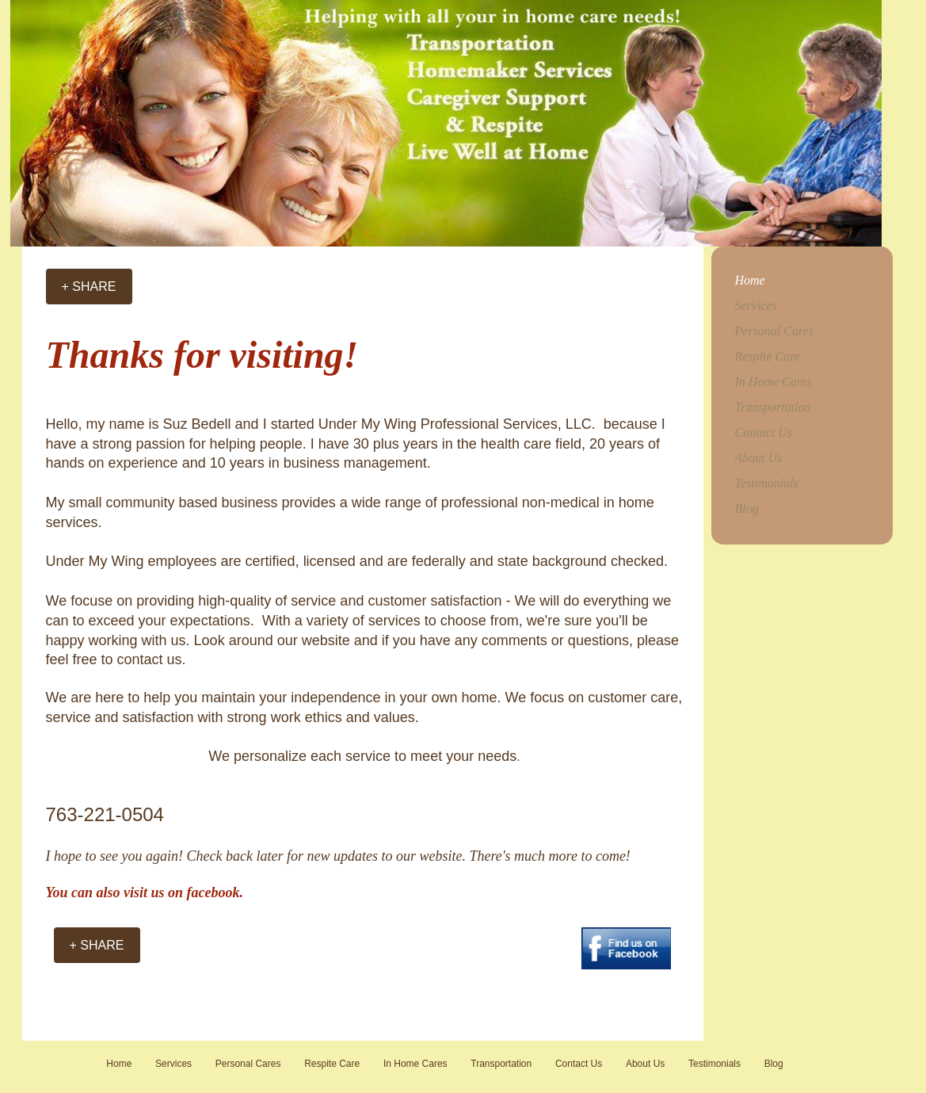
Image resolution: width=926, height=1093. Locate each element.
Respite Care (768, 356)
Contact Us (763, 432)
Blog (747, 508)
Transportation (773, 407)
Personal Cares (774, 331)
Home (750, 280)
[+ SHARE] (89, 286)
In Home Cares (773, 381)
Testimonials (766, 483)
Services (756, 305)
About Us (759, 457)
